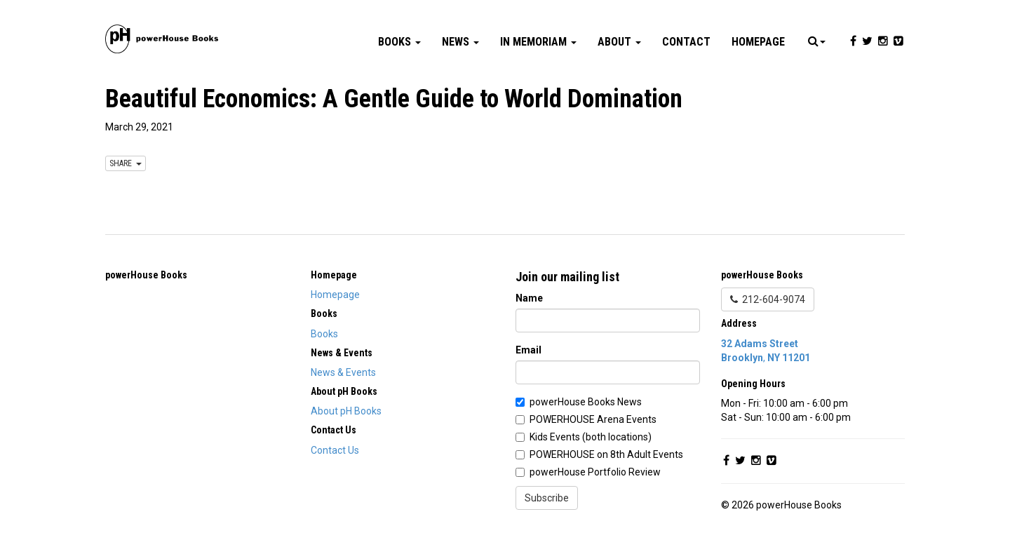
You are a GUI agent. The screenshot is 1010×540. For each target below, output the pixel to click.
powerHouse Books (146, 275)
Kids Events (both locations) (591, 437)
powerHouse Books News (586, 401)
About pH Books (346, 411)
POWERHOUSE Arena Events (593, 419)
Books (399, 41)
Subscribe (547, 498)
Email (528, 350)
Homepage (758, 41)
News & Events (343, 372)
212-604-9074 (767, 299)
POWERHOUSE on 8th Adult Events (606, 454)
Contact (686, 41)
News (460, 41)
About (619, 41)
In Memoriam (538, 41)
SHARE (125, 163)
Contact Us (335, 450)
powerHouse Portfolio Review (595, 472)
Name (529, 298)
